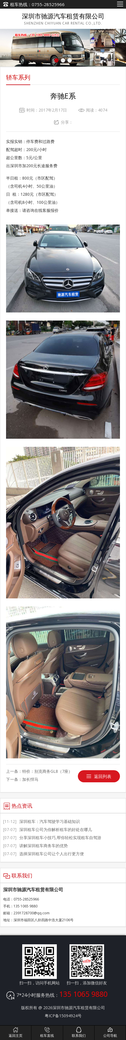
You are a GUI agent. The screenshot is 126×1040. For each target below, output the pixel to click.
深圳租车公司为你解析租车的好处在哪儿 (47, 829)
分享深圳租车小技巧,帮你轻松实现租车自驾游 (52, 837)
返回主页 (15, 1032)
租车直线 (47, 1032)
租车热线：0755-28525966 (37, 4)
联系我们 (78, 1032)
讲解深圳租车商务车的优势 (35, 845)
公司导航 (110, 1032)
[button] (56, 60)
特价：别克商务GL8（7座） (47, 771)
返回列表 (102, 776)
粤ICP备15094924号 (63, 1015)
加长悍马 (30, 779)
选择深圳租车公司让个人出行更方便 (43, 853)
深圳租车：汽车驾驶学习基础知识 (41, 821)
